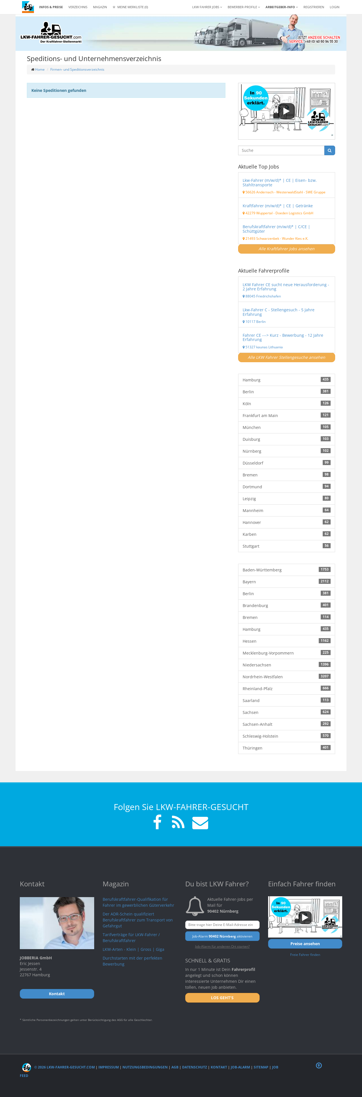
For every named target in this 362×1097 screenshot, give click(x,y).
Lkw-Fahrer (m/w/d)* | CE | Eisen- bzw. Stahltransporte (280, 182)
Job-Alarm (240, 1067)
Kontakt (219, 1067)
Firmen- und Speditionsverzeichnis (77, 69)
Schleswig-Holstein (287, 736)
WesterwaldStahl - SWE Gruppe (301, 192)
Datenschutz (194, 1067)
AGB (174, 1067)
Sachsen (287, 712)
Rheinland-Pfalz (287, 688)
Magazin (100, 7)
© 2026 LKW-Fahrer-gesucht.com (58, 1067)
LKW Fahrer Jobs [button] (207, 7)
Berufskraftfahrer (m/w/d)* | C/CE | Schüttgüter (276, 229)
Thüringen (287, 748)
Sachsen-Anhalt (287, 724)
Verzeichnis (77, 7)
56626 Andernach (258, 192)
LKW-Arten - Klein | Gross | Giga (133, 949)
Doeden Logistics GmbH (294, 213)
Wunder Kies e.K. (295, 238)
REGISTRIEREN (313, 7)
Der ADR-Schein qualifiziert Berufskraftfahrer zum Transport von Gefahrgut (138, 919)
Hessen (287, 641)
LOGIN (334, 7)
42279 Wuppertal (258, 213)
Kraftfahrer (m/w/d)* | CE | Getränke (278, 205)
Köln (287, 403)
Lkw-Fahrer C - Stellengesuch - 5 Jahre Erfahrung (278, 312)
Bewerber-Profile (244, 7)
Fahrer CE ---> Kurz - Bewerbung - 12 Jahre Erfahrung (283, 337)
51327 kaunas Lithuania (263, 347)
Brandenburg (287, 605)
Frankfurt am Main (287, 415)
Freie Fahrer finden (305, 954)
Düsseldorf (287, 463)
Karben (287, 534)
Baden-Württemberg (287, 570)
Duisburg (287, 439)
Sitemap (261, 1067)
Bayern (287, 581)
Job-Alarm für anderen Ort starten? (222, 946)
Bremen (287, 475)
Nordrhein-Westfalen (287, 676)
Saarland (287, 700)
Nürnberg (287, 451)
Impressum (108, 1067)
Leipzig (287, 498)
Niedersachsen (287, 665)
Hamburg (287, 380)
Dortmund (287, 486)
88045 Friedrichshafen (262, 296)
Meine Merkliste (130, 7)
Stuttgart (287, 546)
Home (40, 69)
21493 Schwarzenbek (261, 238)
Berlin (287, 391)
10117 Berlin (254, 321)
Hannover (287, 522)
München (287, 427)
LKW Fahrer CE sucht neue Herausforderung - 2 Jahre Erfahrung (286, 286)
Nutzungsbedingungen (145, 1067)
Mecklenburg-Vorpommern (287, 653)
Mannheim (287, 510)
